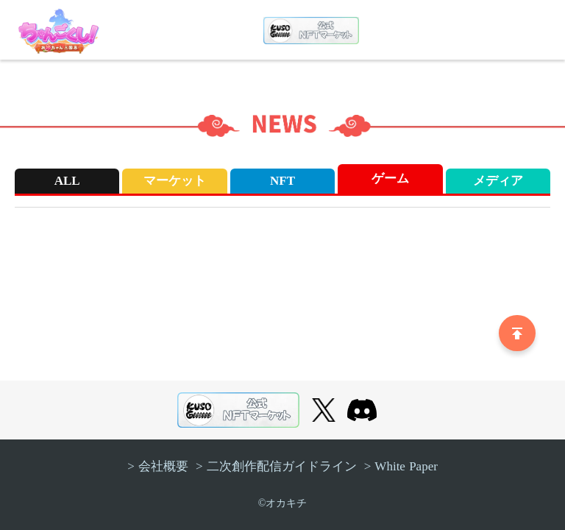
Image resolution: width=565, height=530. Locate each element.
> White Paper (401, 466)
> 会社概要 (157, 466)
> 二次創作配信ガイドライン (276, 466)
